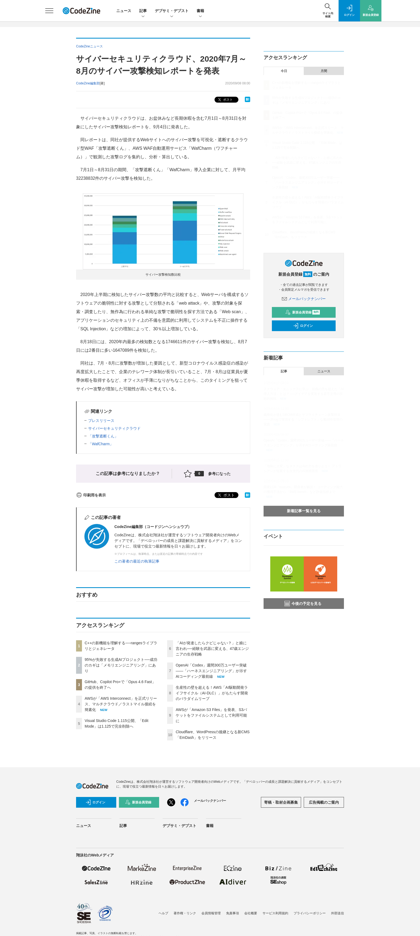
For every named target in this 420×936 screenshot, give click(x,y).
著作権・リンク (185, 913)
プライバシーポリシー (310, 913)
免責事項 (232, 913)
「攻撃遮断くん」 (103, 436)
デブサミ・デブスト (172, 11)
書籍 (200, 11)
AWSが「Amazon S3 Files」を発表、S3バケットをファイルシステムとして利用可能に (211, 715)
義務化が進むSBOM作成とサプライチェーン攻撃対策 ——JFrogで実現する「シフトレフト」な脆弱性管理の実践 (303, 419)
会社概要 (250, 913)
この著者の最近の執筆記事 (136, 561)
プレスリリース (101, 420)
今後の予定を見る (302, 603)
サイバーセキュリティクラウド (114, 428)
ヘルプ (163, 913)
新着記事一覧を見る (304, 511)
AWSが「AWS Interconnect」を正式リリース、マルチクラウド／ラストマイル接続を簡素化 (121, 704)
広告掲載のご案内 (324, 802)
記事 (143, 11)
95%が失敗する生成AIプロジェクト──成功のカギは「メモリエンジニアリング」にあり (121, 665)
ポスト (225, 100)
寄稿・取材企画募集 (281, 802)
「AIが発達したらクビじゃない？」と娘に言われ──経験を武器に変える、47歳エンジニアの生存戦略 (212, 648)
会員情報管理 (211, 913)
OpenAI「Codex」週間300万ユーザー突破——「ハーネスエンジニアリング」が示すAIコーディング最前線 (211, 671)
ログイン (303, 325)
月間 (324, 71)
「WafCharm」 (100, 444)
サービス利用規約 (275, 913)
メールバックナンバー (304, 299)
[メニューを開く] (49, 10)
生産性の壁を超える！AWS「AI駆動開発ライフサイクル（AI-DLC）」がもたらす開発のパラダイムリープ (212, 693)
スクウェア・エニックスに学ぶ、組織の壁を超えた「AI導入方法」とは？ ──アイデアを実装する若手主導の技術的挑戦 (304, 393)
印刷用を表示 (91, 495)
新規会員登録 (302, 312)
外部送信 (337, 913)
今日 (284, 71)
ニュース (123, 11)
